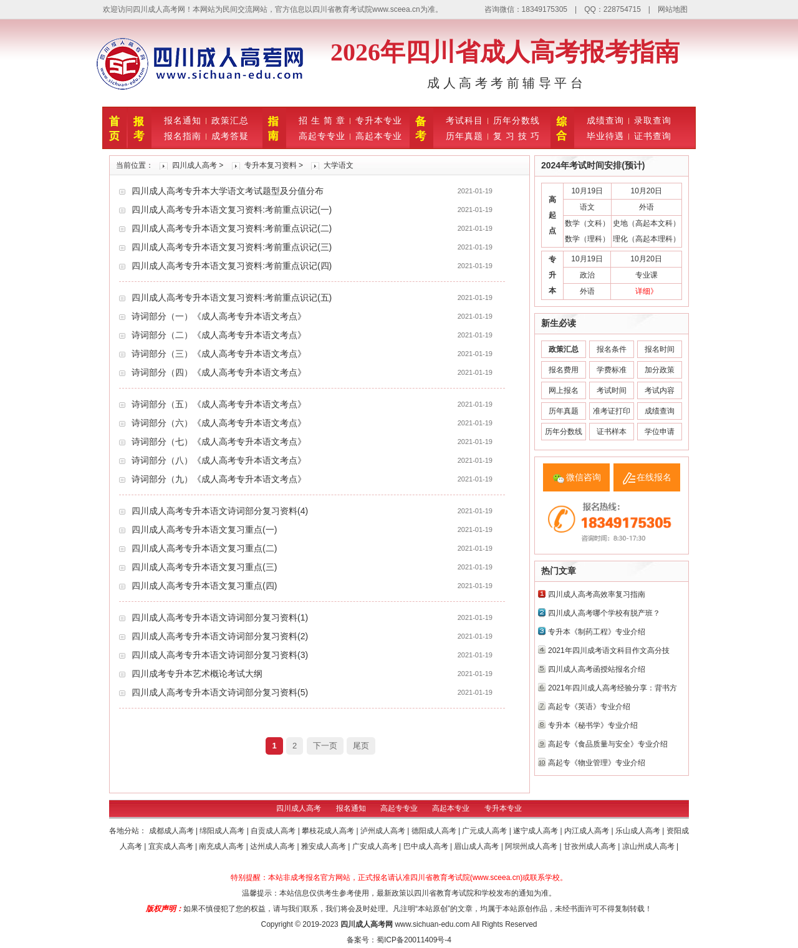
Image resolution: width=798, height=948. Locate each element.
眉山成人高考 (477, 846)
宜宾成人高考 (171, 846)
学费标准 (612, 369)
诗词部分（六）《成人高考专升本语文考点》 (219, 423)
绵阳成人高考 (223, 830)
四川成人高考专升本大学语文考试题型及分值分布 (228, 191)
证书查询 (652, 136)
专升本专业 (378, 120)
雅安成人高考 (324, 846)
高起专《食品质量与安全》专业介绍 (608, 744)
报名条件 (612, 349)
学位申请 (660, 431)
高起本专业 (378, 136)
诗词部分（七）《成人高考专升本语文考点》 (219, 442)
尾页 (361, 745)
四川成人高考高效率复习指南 (596, 594)
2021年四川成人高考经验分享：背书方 (612, 688)
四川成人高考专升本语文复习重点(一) (204, 529)
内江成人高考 (587, 830)
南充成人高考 (222, 846)
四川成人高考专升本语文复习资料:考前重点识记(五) (232, 297)
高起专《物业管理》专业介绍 (596, 762)
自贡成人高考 (274, 830)
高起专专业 (322, 136)
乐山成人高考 (638, 830)
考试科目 (464, 120)
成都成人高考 (172, 830)
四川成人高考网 (366, 924)
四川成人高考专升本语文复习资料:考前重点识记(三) (232, 247)
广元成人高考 (485, 830)
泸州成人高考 (383, 830)
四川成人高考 (194, 165)
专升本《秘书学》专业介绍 (593, 725)
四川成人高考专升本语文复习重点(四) (204, 586)
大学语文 (338, 165)
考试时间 (612, 390)
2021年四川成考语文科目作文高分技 (609, 650)
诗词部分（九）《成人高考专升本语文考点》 (219, 479)
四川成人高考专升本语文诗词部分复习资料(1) (220, 617)
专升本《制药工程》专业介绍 (596, 631)
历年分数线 (516, 120)
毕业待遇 (605, 136)
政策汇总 (230, 120)
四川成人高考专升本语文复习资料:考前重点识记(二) (232, 228)
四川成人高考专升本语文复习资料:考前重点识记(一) (232, 210)
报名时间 (660, 349)
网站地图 (673, 9)
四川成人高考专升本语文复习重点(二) (204, 548)
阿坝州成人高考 (532, 846)
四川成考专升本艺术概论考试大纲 (197, 674)
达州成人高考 (273, 846)
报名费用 (564, 369)
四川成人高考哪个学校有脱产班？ (604, 613)
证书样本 (612, 431)
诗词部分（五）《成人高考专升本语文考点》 (219, 404)
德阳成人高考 (434, 830)
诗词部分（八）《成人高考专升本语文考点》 (219, 460)
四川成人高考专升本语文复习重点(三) (204, 567)
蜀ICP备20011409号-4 (414, 940)
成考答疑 (230, 136)
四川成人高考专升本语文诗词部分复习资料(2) (220, 636)
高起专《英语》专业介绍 (589, 706)
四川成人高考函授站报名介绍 (596, 669)
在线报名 (654, 477)
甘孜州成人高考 (591, 846)
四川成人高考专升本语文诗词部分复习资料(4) (220, 511)
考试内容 (660, 390)
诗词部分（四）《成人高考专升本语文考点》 (219, 372)
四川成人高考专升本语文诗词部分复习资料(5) (220, 692)
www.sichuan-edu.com (432, 924)
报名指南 (182, 136)
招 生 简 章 (322, 120)
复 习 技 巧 (516, 136)
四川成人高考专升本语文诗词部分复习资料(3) (220, 655)
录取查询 (652, 120)
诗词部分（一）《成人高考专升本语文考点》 (219, 316)
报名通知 (182, 120)
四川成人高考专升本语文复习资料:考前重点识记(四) (232, 266)
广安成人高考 (375, 846)
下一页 (325, 745)
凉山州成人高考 (649, 846)
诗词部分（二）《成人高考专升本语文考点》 (219, 335)
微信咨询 (583, 477)
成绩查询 (605, 120)
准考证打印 (611, 411)
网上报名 (564, 390)
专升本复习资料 (270, 165)
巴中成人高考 (426, 846)
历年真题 (464, 136)
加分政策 (660, 369)
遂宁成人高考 (536, 830)
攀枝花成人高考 (329, 830)
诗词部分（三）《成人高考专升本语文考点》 (219, 354)
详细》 (646, 291)
